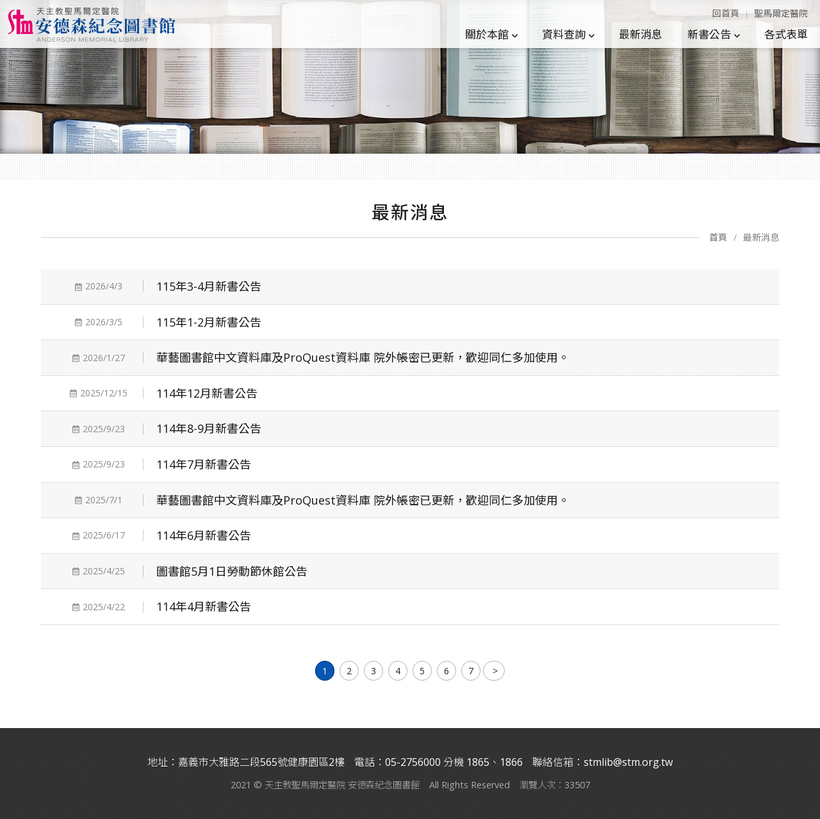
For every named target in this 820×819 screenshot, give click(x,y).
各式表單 (786, 34)
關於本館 (491, 34)
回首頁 (725, 13)
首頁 (718, 237)
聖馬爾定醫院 (781, 13)
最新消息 (640, 34)
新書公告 (713, 34)
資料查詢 (568, 34)
